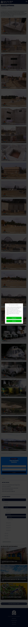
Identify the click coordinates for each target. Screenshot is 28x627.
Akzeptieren (14, 318)
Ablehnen (14, 321)
